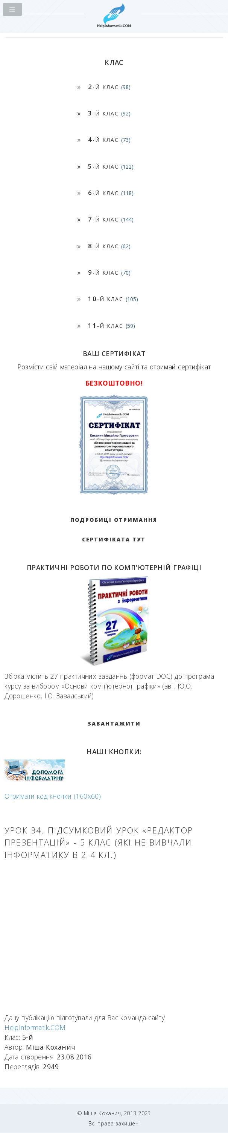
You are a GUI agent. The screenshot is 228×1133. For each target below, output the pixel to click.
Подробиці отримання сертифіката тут (113, 529)
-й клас (109, 86)
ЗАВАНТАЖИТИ (114, 723)
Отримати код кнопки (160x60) (53, 796)
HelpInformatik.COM (35, 1027)
